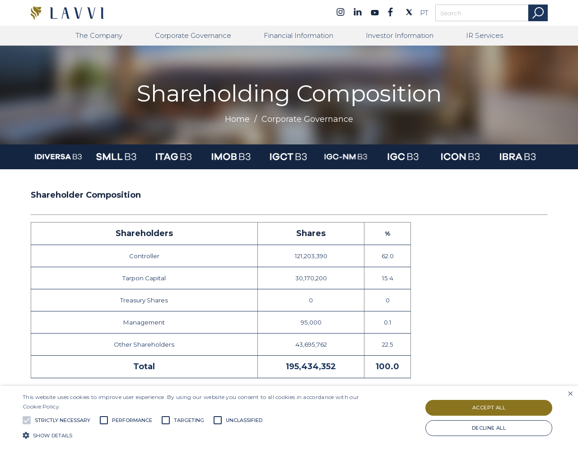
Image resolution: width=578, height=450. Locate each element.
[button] (196, 435)
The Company (98, 35)
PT (424, 13)
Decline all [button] (489, 428)
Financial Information (298, 35)
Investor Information (400, 35)
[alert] (289, 418)
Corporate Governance (193, 35)
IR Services (484, 35)
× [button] (570, 393)
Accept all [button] (488, 407)
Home (237, 119)
